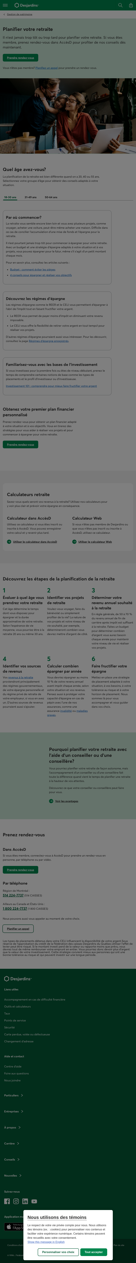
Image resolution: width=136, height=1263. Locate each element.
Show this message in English (46, 1242)
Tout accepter (94, 1252)
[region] (68, 1235)
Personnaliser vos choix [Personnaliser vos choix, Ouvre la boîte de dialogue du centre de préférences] (58, 1252)
